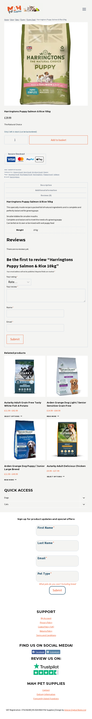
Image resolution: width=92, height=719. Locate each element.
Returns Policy (46, 631)
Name (10, 307)
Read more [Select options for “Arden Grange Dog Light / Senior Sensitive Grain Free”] (53, 416)
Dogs (6, 497)
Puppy (45, 172)
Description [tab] (46, 185)
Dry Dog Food (37, 172)
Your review (12, 286)
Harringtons (38, 174)
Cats (6, 504)
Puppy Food (18, 172)
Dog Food (27, 172)
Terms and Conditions (46, 635)
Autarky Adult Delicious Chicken (66, 466)
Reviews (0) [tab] (46, 195)
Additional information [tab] (46, 190)
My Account (46, 618)
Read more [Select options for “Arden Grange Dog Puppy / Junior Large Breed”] (10, 480)
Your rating (12, 276)
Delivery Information (46, 694)
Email (10, 321)
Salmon (56, 174)
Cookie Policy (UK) (46, 626)
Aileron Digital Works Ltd (75, 710)
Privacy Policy (46, 622)
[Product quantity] (16, 139)
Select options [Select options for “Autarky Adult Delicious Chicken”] (56, 476)
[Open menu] (84, 9)
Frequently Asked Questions (46, 698)
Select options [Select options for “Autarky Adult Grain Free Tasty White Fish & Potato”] (13, 416)
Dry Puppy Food (26, 174)
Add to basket (58, 140)
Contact (46, 690)
